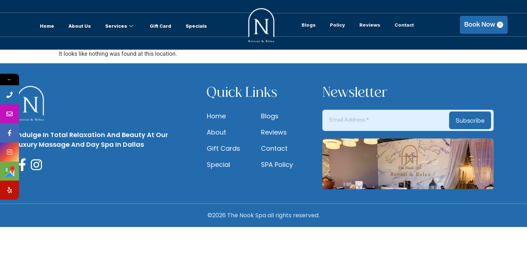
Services (119, 26)
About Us (80, 26)
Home (47, 26)
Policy (337, 25)
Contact (404, 25)
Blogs (309, 25)
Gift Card (160, 26)
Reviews (369, 25)
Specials (196, 26)
